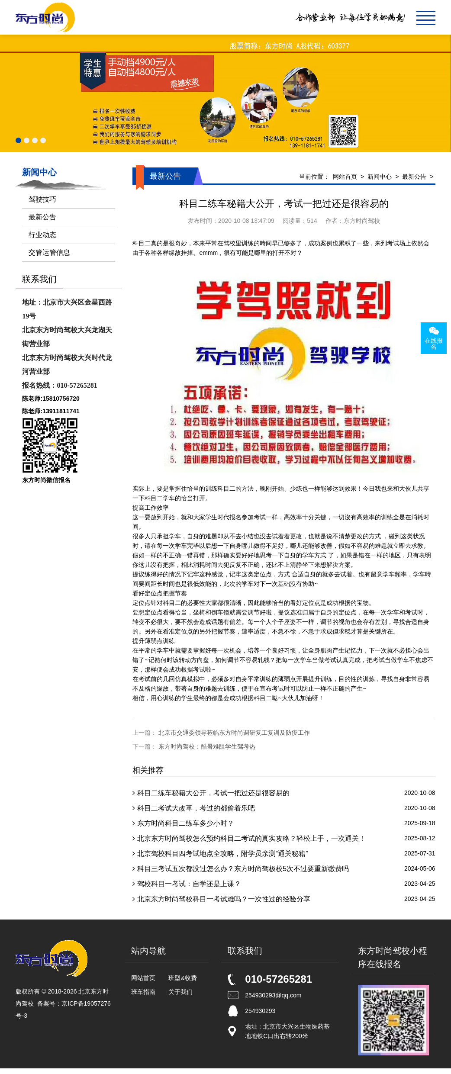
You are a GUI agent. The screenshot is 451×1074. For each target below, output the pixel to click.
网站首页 (345, 176)
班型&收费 (182, 977)
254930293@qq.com (273, 995)
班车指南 (143, 991)
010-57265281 (278, 979)
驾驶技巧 (42, 199)
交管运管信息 (49, 252)
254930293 (260, 1010)
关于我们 (180, 991)
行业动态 (42, 234)
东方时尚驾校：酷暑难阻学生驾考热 (206, 746)
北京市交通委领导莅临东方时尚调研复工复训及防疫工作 (234, 732)
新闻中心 (379, 176)
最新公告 (414, 176)
